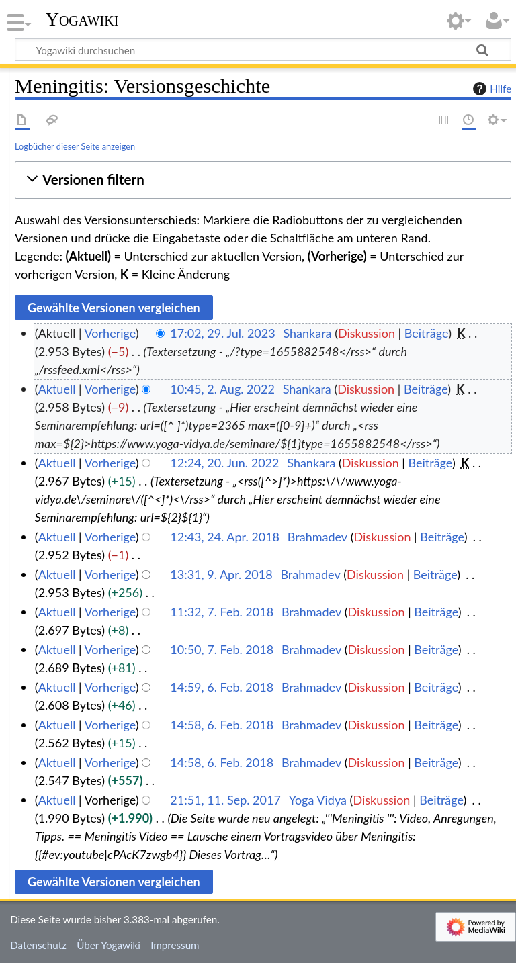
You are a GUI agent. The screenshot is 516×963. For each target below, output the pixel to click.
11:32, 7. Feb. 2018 (221, 611)
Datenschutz (38, 945)
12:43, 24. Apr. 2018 (225, 536)
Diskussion (366, 333)
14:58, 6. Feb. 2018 (221, 724)
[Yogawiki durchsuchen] (263, 49)
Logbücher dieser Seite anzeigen (75, 146)
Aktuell (57, 388)
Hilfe (490, 88)
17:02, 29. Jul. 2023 (222, 333)
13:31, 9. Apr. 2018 (221, 574)
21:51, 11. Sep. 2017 (225, 799)
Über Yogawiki (108, 945)
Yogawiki (82, 19)
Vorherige (110, 333)
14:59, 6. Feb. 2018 (221, 687)
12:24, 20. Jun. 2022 (224, 462)
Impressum (175, 945)
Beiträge (426, 333)
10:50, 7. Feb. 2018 (221, 649)
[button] (263, 180)
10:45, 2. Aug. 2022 (222, 388)
